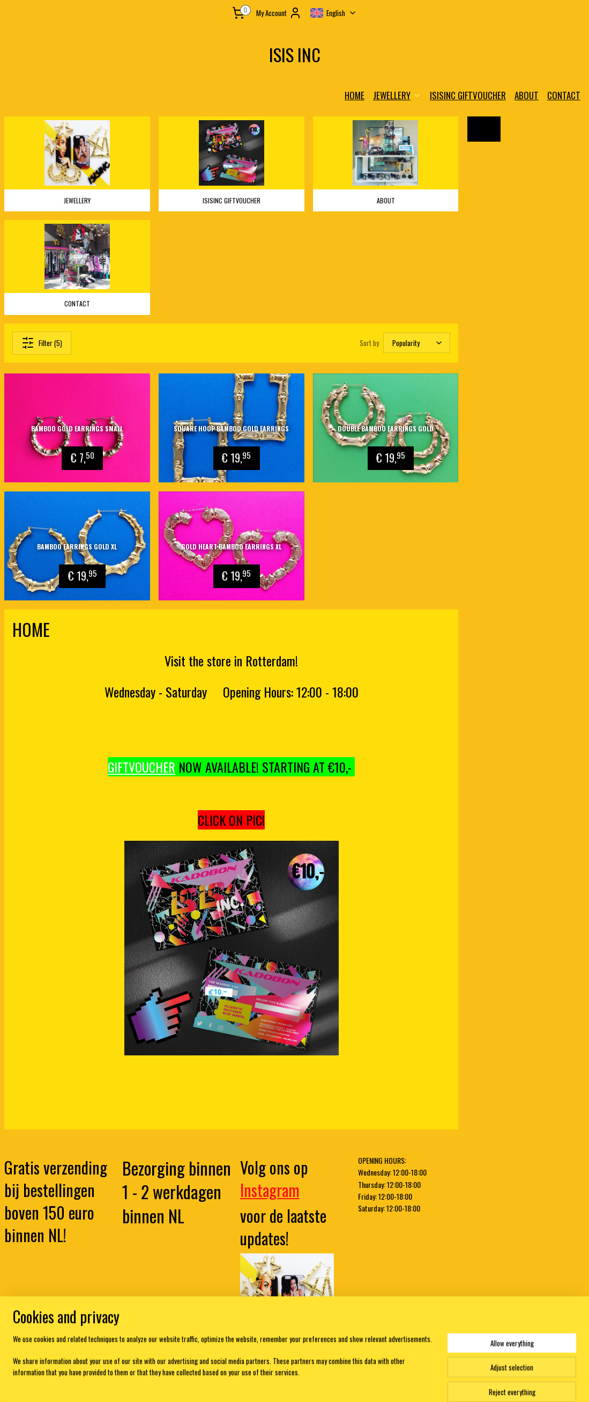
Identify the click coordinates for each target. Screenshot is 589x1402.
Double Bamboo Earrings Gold (386, 427)
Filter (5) (41, 342)
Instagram (270, 1190)
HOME (354, 95)
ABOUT (527, 95)
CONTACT (563, 95)
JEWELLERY (397, 95)
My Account (279, 12)
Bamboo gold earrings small (77, 427)
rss (276, 1382)
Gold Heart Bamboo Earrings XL (231, 545)
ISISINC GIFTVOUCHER (468, 95)
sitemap (257, 1382)
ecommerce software (309, 1382)
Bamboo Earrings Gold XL (77, 545)
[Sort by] (417, 342)
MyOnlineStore (382, 1382)
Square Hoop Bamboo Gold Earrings (231, 427)
